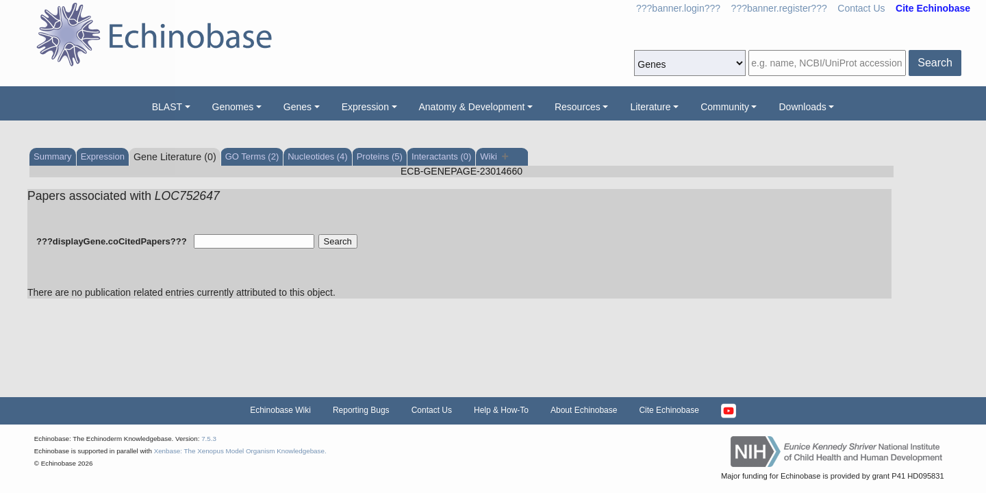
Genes (297, 106)
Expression (365, 106)
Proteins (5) (380, 156)
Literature (650, 106)
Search (935, 62)
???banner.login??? (678, 8)
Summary (53, 156)
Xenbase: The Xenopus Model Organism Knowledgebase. (240, 451)
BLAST (167, 106)
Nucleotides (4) (317, 156)
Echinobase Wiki (280, 410)
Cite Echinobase (668, 410)
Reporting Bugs (361, 410)
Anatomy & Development (472, 106)
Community (724, 106)
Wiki (494, 156)
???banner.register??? (779, 8)
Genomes (233, 106)
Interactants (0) (441, 156)
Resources (578, 106)
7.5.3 (208, 438)
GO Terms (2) (252, 156)
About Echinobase (584, 410)
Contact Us (861, 8)
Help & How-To (501, 410)
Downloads (802, 106)
